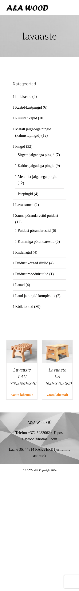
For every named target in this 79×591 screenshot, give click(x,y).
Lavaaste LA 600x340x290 (58, 376)
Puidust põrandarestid (34, 230)
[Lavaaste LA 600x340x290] (57, 343)
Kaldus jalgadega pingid (36, 166)
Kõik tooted (24, 306)
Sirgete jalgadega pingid (36, 155)
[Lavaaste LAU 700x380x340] (22, 343)
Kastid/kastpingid (28, 107)
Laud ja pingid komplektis (35, 296)
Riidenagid (23, 252)
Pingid (20, 146)
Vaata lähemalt (22, 395)
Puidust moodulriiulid (31, 274)
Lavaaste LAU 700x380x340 (23, 376)
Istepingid (25, 194)
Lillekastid (23, 96)
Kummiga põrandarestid (36, 241)
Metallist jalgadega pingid (37, 177)
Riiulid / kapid (26, 118)
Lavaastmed (24, 205)
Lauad (20, 285)
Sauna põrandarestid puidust (36, 215)
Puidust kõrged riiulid (31, 263)
